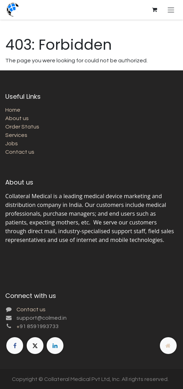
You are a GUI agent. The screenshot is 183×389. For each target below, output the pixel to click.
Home (12, 110)
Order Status (22, 127)
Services (16, 135)
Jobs (11, 143)
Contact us (19, 152)
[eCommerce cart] (154, 9)
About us (17, 118)
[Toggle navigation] (171, 9)
